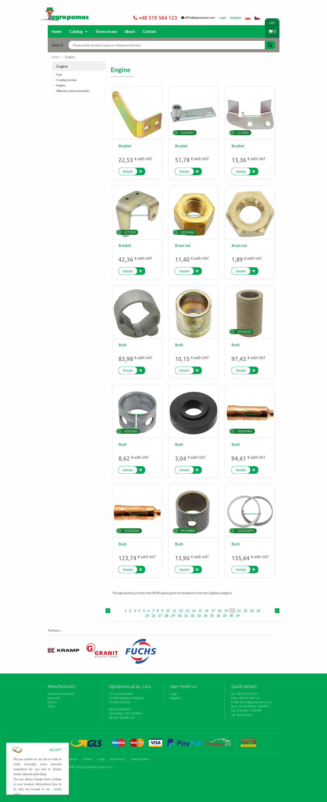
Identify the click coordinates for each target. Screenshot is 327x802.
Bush (122, 345)
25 (147, 615)
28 (166, 615)
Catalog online (139, 758)
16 (206, 610)
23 (252, 610)
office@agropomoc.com (256, 702)
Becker (52, 702)
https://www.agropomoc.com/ (61, 10)
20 (232, 610)
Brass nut (183, 245)
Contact (149, 31)
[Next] (277, 610)
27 (160, 615)
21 (239, 610)
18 (219, 610)
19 (226, 610)
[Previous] (108, 610)
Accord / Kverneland (61, 694)
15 (200, 610)
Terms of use (106, 31)
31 (186, 615)
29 (173, 615)
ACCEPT (55, 750)
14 (194, 610)
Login (173, 694)
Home (57, 31)
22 (245, 610)
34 (205, 615)
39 (238, 615)
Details (128, 171)
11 (174, 610)
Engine (60, 85)
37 (225, 615)
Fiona (51, 706)
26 (153, 615)
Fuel (59, 74)
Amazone (54, 698)
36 (218, 615)
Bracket (124, 146)
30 (179, 615)
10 (168, 610)
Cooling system (66, 80)
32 (192, 615)
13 (187, 610)
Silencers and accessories (73, 90)
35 (212, 615)
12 (181, 610)
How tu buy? (117, 758)
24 (258, 610)
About (130, 31)
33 (199, 615)
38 (231, 615)
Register (175, 698)
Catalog (78, 31)
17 (213, 610)
